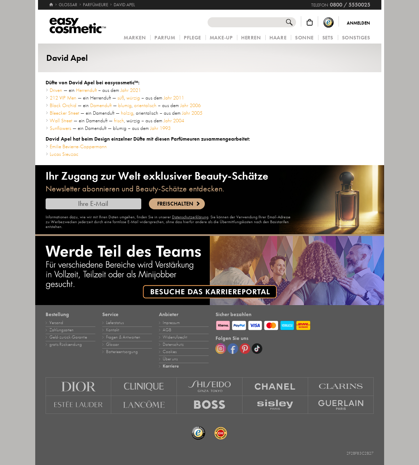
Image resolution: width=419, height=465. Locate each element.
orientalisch (145, 105)
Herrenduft (86, 90)
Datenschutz (173, 344)
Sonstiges (356, 37)
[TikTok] (257, 348)
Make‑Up (221, 37)
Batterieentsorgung (122, 351)
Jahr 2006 (190, 105)
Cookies (170, 351)
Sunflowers (60, 128)
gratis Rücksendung (65, 344)
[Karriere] (209, 270)
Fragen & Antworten (123, 337)
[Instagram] (221, 348)
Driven (56, 90)
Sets (327, 37)
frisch (119, 120)
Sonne (304, 37)
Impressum (171, 322)
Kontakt (112, 330)
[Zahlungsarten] (295, 324)
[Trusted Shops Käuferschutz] (328, 22)
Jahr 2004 (174, 120)
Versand (56, 322)
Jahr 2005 (192, 113)
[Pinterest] (245, 348)
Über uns (170, 359)
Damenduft (101, 105)
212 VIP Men (63, 98)
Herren (251, 37)
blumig (125, 105)
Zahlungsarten (61, 330)
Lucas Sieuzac (64, 154)
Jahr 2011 (174, 98)
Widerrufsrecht (175, 337)
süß (120, 98)
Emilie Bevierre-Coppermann (78, 146)
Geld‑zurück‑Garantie (68, 337)
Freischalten (175, 203)
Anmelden (358, 23)
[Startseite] (51, 1)
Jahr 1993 (160, 128)
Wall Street (61, 120)
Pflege (192, 37)
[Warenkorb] (309, 22)
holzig (127, 113)
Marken (135, 37)
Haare (277, 37)
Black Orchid (63, 105)
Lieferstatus (115, 322)
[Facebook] (233, 348)
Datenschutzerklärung (190, 217)
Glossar (112, 344)
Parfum (164, 37)
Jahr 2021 (131, 90)
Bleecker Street (64, 113)
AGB (167, 330)
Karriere (171, 366)
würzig (133, 98)
